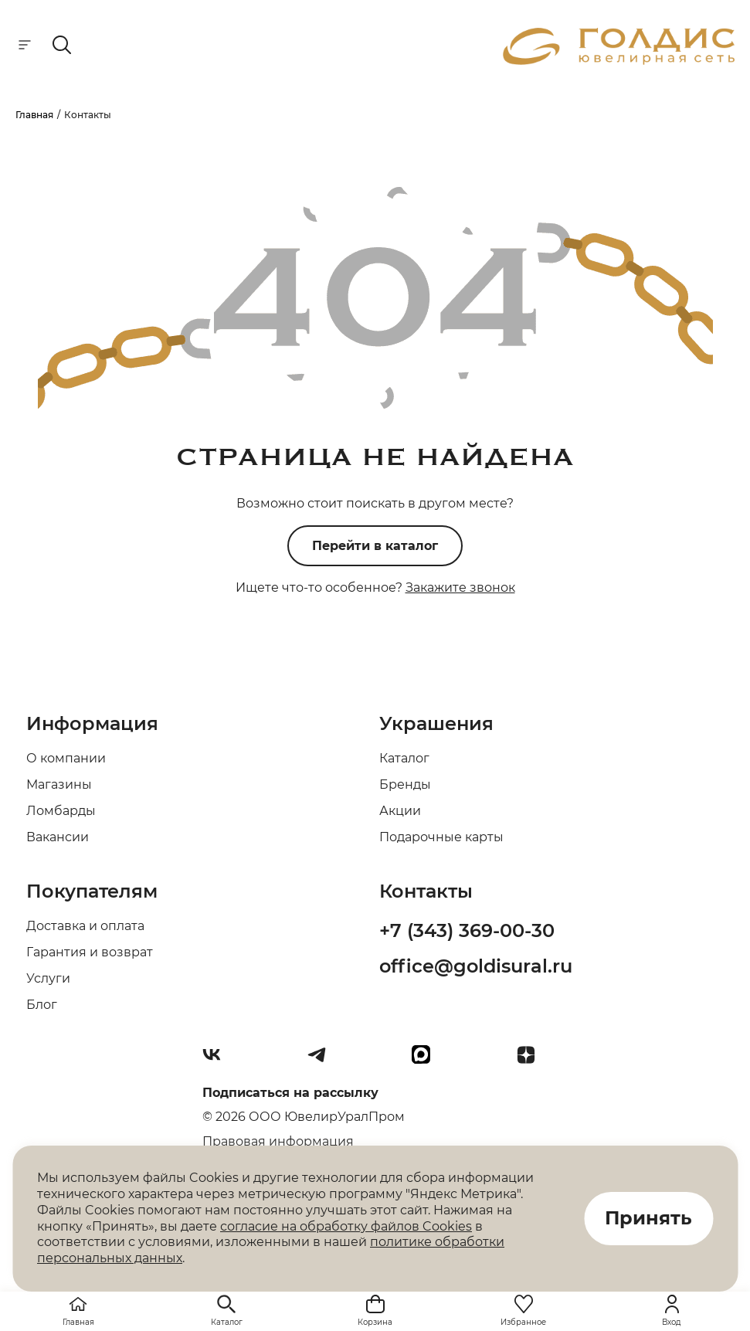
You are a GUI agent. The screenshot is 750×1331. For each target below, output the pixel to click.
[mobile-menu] (24, 46)
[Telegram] (322, 1060)
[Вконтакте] (217, 1060)
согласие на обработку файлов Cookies (346, 1226)
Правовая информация (278, 1141)
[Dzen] (532, 1060)
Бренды (405, 784)
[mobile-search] (62, 46)
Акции (400, 810)
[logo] (619, 60)
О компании (66, 758)
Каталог (404, 758)
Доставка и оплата (85, 925)
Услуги (48, 978)
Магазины (59, 784)
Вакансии (57, 837)
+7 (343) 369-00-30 (467, 930)
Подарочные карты (441, 837)
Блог (41, 1004)
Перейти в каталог (375, 545)
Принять (648, 1218)
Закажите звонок (460, 587)
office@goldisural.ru (475, 966)
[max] (427, 1060)
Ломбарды (61, 810)
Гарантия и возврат (89, 952)
